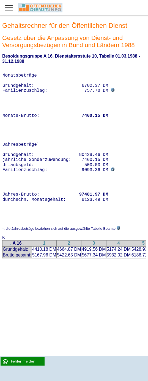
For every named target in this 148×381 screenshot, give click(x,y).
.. (11, 243)
